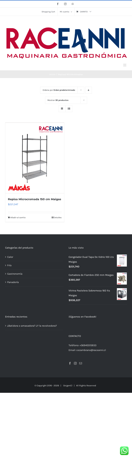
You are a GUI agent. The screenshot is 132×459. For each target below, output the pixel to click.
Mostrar (57, 100)
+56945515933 (88, 345)
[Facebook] (70, 363)
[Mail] (80, 363)
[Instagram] (75, 363)
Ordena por (59, 90)
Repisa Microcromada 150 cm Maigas (34, 199)
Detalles (58, 217)
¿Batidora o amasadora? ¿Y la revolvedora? (32, 325)
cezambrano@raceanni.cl (91, 349)
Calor (10, 256)
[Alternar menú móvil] (125, 65)
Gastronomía (14, 273)
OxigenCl (67, 385)
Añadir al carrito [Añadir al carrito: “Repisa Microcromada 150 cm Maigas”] (18, 217)
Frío (9, 265)
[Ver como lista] (68, 108)
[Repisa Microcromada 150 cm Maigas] (34, 158)
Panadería (13, 282)
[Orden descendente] (88, 90)
